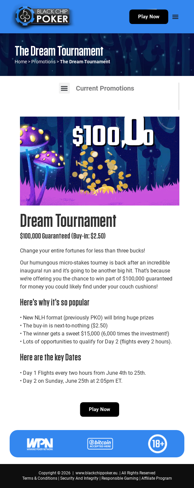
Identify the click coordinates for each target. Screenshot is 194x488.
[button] (64, 88)
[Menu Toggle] (175, 16)
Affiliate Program (156, 478)
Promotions (43, 61)
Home (21, 61)
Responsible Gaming (119, 478)
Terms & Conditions (39, 478)
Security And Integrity (79, 478)
